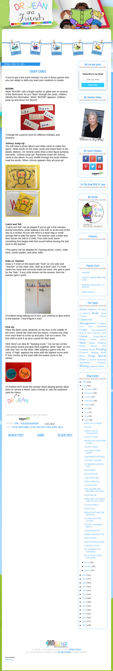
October (88, 397)
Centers (82, 316)
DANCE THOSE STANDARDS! (91, 432)
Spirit (87, 360)
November (89, 393)
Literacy (103, 340)
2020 (84, 591)
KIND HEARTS (88, 293)
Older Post (65, 435)
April (87, 420)
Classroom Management (87, 322)
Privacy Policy (75, 650)
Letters (33, 427)
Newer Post (16, 435)
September (89, 401)
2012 (84, 622)
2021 (84, 587)
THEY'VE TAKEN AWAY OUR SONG (94, 279)
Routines (83, 352)
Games (83, 337)
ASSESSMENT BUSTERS (94, 457)
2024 (84, 575)
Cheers (103, 316)
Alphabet (92, 309)
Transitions (84, 363)
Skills (60, 427)
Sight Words (52, 427)
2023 (84, 579)
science (100, 366)
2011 (84, 626)
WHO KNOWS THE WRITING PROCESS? (94, 490)
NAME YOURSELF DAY (94, 535)
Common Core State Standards (92, 325)
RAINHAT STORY (92, 546)
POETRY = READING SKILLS (93, 526)
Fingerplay (96, 333)
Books (95, 313)
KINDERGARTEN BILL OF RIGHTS (93, 286)
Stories (93, 360)
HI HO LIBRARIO (92, 482)
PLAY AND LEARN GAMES (92, 452)
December (89, 390)
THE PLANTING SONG (94, 542)
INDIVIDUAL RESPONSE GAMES (95, 442)
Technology (101, 360)
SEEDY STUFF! (90, 539)
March (87, 563)
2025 (84, 386)
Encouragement (99, 330)
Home (40, 435)
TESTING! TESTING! (93, 461)
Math (82, 343)
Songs (91, 356)
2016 (84, 606)
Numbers (102, 343)
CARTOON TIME (91, 478)
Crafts (83, 330)
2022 (84, 583)
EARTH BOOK (90, 495)
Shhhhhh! (86, 273)
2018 (84, 599)
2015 (84, 610)
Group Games (23, 427)
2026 (84, 382)
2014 (84, 614)
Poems (92, 349)
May (86, 417)
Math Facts (41, 427)
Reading (101, 350)
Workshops (102, 363)
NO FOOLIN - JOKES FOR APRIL (93, 557)
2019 (84, 595)
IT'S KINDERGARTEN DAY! (93, 466)
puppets (93, 366)
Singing (94, 352)
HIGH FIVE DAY (91, 474)
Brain (103, 313)
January (88, 571)
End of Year (85, 333)
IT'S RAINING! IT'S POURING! (92, 551)
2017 (84, 602)
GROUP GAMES (91, 447)
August (88, 405)
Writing (84, 366)
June (87, 413)
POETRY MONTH (92, 531)
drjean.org (9, 660)
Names (92, 343)
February (88, 567)
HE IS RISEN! (89, 471)
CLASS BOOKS (90, 486)
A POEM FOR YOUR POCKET (93, 520)
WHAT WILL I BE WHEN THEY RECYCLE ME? (94, 500)
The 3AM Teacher (64, 652)
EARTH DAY (89, 509)
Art (99, 309)
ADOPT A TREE (91, 437)
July (86, 409)
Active (15, 427)
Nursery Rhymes (88, 346)
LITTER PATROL (91, 505)
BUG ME (87, 428)
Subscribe (92, 85)
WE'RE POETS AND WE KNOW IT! (94, 514)
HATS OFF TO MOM (93, 424)
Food (103, 333)
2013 (84, 618)
